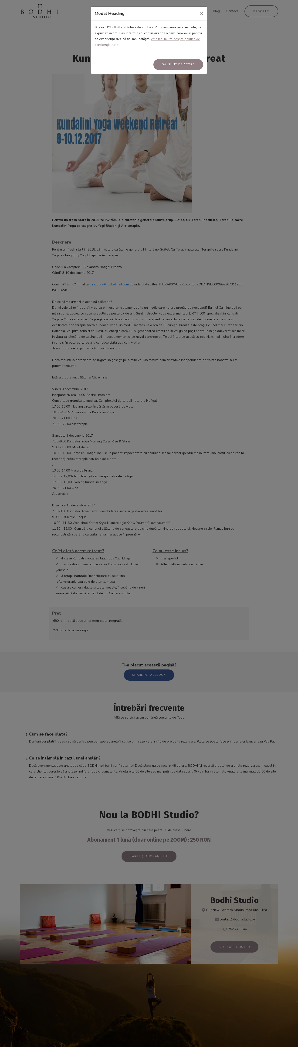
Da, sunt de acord (178, 64)
